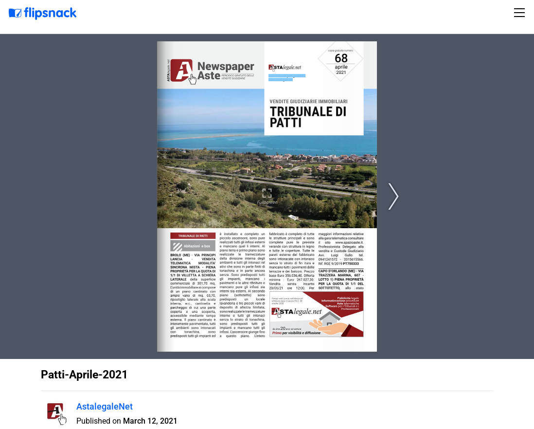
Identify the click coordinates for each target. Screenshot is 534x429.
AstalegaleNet (104, 406)
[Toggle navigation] (521, 12)
